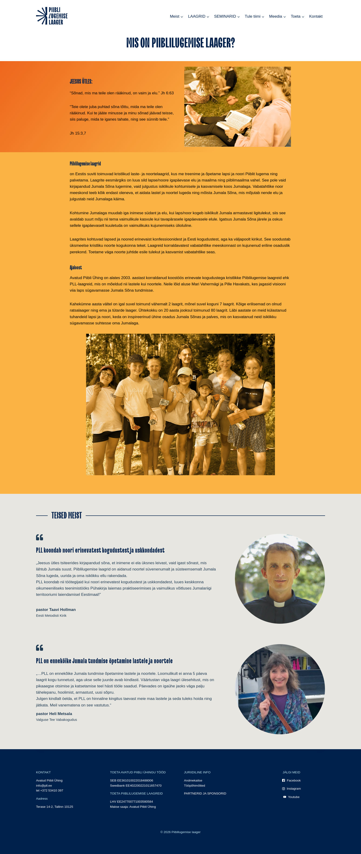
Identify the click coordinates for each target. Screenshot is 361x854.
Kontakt (316, 16)
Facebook (294, 780)
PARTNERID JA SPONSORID (205, 793)
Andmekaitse (193, 780)
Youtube (293, 797)
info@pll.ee (44, 785)
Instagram (294, 788)
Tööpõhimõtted (194, 785)
